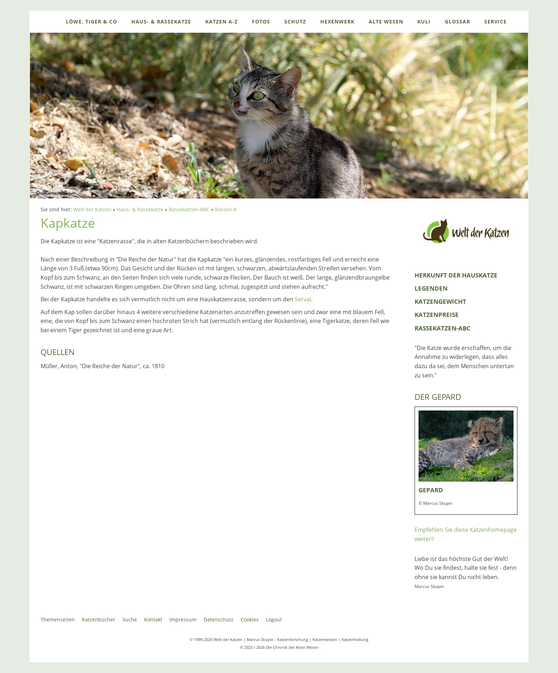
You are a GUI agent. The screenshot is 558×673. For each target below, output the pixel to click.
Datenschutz (218, 619)
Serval (303, 299)
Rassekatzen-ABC (189, 209)
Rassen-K (226, 209)
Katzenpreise (437, 315)
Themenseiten (58, 619)
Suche (129, 619)
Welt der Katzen (92, 209)
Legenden (431, 288)
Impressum (182, 619)
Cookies (250, 619)
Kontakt (153, 619)
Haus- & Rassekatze (140, 209)
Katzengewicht (440, 301)
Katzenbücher (98, 619)
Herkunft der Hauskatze (456, 275)
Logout (274, 619)
